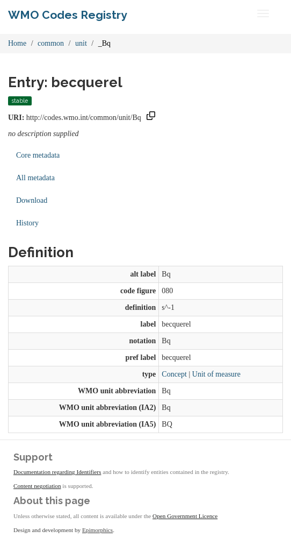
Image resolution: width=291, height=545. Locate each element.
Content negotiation (37, 486)
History (27, 223)
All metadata (35, 178)
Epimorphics (97, 530)
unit (81, 43)
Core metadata (38, 155)
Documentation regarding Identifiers (57, 472)
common (51, 43)
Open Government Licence (184, 516)
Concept (174, 374)
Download (31, 200)
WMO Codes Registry (67, 15)
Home (17, 43)
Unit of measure (216, 374)
